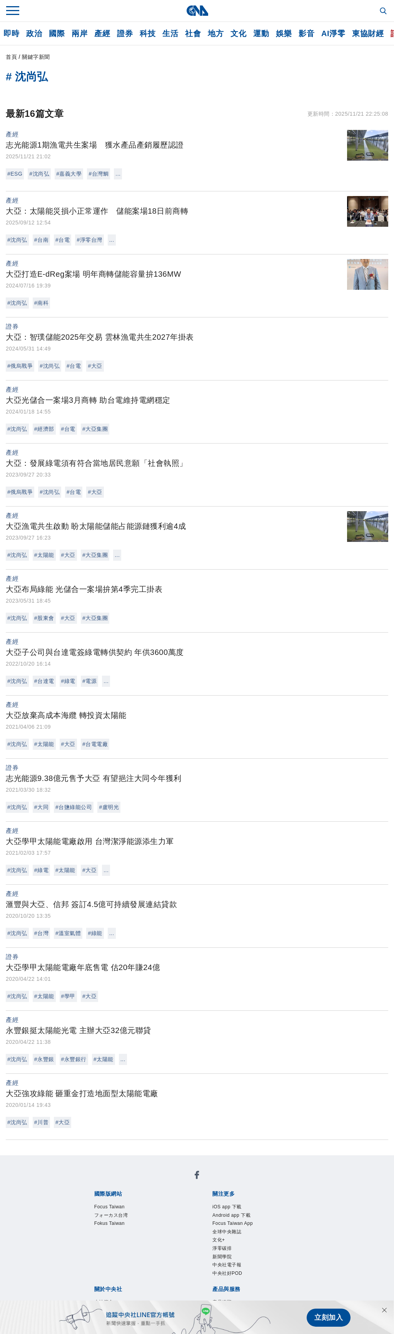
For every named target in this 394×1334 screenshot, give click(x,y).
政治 (34, 33)
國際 (57, 33)
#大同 (41, 807)
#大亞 (95, 366)
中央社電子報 (226, 1265)
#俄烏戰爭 (20, 366)
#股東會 (44, 618)
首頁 (11, 57)
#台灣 (41, 933)
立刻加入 (328, 1317)
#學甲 (68, 996)
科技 (147, 33)
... (117, 174)
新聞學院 (222, 1256)
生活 (170, 33)
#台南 (41, 240)
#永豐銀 (44, 1059)
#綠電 (68, 681)
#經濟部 (44, 429)
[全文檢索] (384, 11)
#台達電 (44, 681)
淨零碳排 (222, 1248)
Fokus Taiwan (109, 1223)
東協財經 (368, 33)
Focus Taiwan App (232, 1223)
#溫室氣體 (68, 933)
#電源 (89, 681)
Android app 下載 (231, 1215)
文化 (238, 33)
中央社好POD (227, 1273)
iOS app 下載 (227, 1206)
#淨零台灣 (89, 240)
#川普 (41, 1122)
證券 (125, 33)
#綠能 (95, 933)
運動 (261, 33)
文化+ (218, 1240)
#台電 (62, 240)
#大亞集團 (95, 429)
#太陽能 (44, 555)
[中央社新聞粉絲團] (197, 1176)
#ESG (14, 174)
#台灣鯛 (98, 174)
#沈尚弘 (39, 174)
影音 (306, 33)
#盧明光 (109, 807)
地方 (216, 33)
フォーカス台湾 (111, 1215)
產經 (102, 33)
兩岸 (79, 33)
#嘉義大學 (69, 174)
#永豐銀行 (74, 1059)
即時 (11, 33)
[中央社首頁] (197, 10)
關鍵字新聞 (36, 57)
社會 (193, 33)
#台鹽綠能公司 (73, 807)
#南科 (41, 303)
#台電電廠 (95, 744)
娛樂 (284, 33)
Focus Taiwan (109, 1206)
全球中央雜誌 (226, 1231)
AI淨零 (333, 33)
